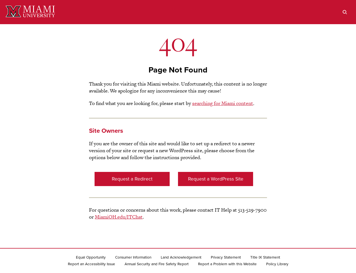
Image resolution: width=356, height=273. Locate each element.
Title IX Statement (265, 257)
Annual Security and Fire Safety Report (157, 264)
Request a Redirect (132, 179)
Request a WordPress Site (215, 179)
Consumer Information (133, 257)
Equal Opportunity (91, 257)
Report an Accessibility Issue (91, 264)
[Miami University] (30, 12)
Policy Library (277, 264)
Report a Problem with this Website (227, 264)
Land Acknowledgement (181, 257)
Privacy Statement (226, 257)
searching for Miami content (222, 103)
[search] (345, 12)
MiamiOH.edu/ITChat (119, 216)
